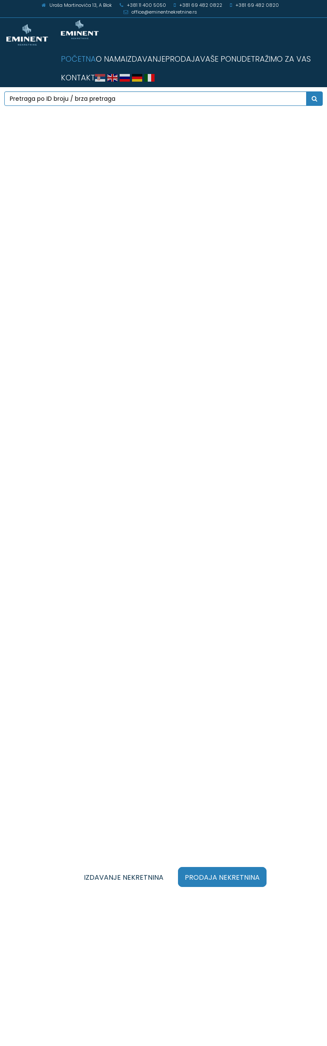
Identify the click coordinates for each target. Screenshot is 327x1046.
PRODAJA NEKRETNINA (222, 877)
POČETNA (78, 59)
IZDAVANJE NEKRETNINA (124, 877)
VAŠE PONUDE (225, 59)
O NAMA (111, 59)
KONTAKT (78, 77)
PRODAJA (182, 59)
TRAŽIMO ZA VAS (281, 59)
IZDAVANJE (145, 59)
